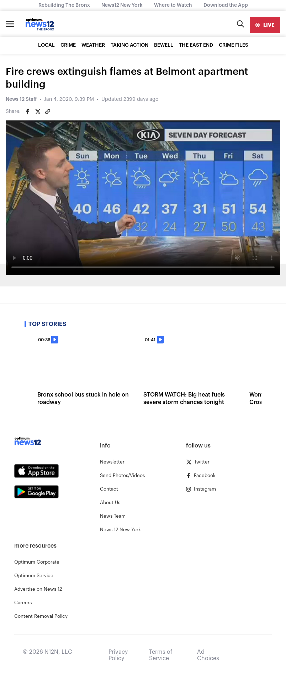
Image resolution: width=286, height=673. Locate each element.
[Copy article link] (48, 111)
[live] (265, 25)
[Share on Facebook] (28, 111)
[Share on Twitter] (38, 111)
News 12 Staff (21, 99)
